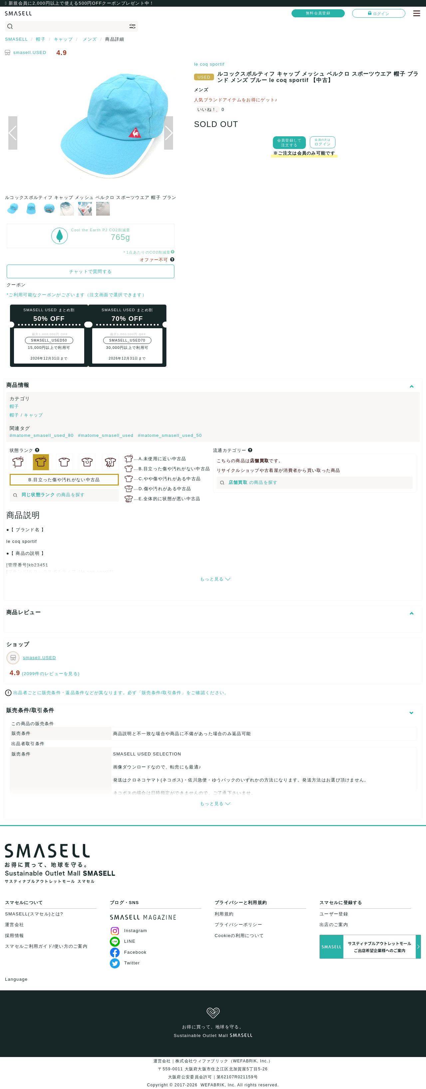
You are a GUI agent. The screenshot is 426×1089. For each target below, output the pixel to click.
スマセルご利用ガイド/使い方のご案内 (46, 946)
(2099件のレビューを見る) (51, 673)
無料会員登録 (318, 13)
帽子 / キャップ (26, 415)
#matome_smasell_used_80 (42, 435)
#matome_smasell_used (106, 435)
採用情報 (14, 935)
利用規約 (224, 913)
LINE (122, 941)
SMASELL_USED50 (49, 340)
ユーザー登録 (334, 913)
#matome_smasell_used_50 (170, 435)
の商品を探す (49, 494)
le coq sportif (209, 64)
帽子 (14, 406)
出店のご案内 (334, 924)
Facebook (128, 952)
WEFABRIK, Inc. (218, 1085)
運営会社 (14, 924)
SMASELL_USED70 (127, 340)
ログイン (378, 13)
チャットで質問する (90, 271)
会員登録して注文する (289, 142)
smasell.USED (29, 52)
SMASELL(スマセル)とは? (34, 913)
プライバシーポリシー (238, 924)
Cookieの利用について (239, 935)
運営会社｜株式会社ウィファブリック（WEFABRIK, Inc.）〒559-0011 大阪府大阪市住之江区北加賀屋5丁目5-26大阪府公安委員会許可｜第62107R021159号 (213, 1069)
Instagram (128, 930)
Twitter (125, 962)
